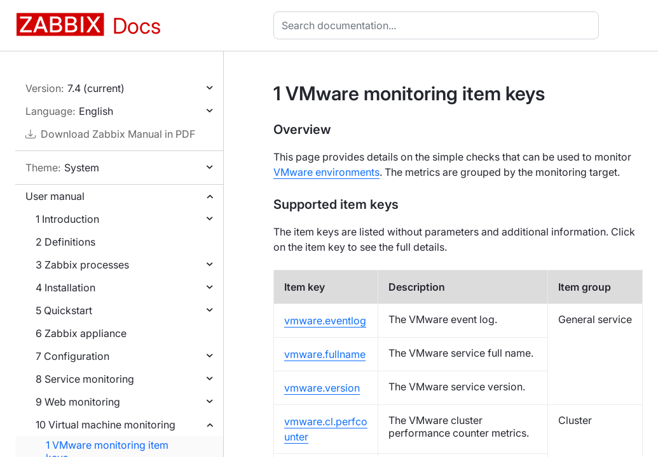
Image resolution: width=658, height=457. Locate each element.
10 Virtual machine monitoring (105, 424)
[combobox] (438, 25)
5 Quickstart (64, 310)
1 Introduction (67, 219)
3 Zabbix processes (82, 264)
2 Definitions (65, 241)
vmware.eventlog (325, 320)
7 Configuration (72, 356)
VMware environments (326, 172)
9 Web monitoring (78, 401)
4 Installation (65, 287)
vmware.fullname (325, 354)
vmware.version (322, 387)
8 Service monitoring (85, 379)
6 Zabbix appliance (81, 333)
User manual (55, 196)
